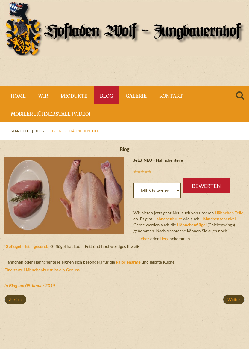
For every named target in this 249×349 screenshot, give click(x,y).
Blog (39, 131)
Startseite (21, 131)
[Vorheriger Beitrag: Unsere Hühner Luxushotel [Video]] (15, 299)
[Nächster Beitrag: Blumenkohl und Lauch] (234, 299)
